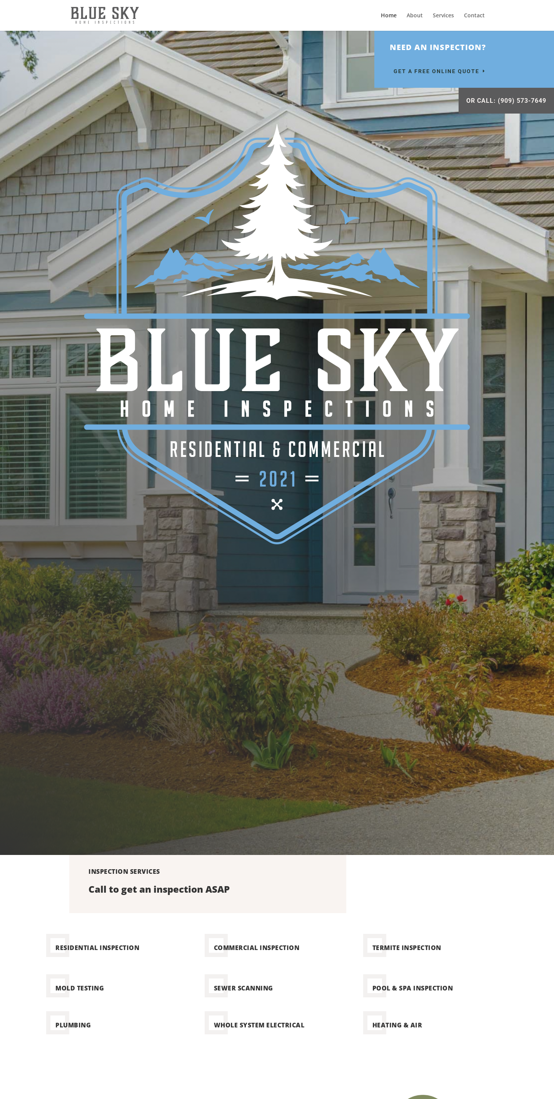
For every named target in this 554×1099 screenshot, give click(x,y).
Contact (474, 16)
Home (389, 16)
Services (443, 16)
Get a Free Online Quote (436, 71)
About (415, 16)
